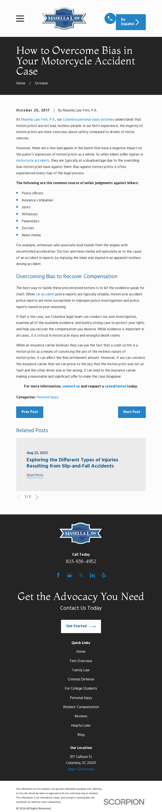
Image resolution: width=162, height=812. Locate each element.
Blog (80, 735)
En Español (130, 22)
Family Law (81, 670)
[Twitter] (81, 575)
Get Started (81, 627)
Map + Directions (81, 769)
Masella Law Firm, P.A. (38, 120)
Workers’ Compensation (81, 707)
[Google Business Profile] (69, 575)
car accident (45, 294)
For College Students (81, 689)
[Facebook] (58, 575)
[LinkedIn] (92, 575)
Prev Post (30, 412)
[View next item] (36, 497)
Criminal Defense (81, 679)
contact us (71, 386)
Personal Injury (48, 397)
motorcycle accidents (32, 161)
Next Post (131, 412)
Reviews (81, 716)
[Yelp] (103, 575)
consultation (115, 386)
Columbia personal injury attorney (88, 120)
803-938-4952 (81, 561)
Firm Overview (81, 661)
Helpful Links (81, 726)
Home (80, 652)
